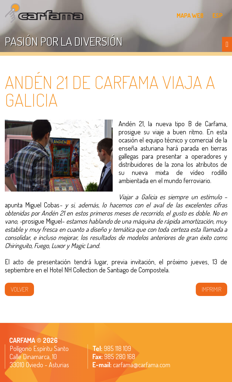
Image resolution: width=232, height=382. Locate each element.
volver (19, 289)
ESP (217, 15)
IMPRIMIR (211, 289)
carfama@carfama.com (141, 365)
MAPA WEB (190, 15)
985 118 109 (116, 348)
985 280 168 (119, 356)
